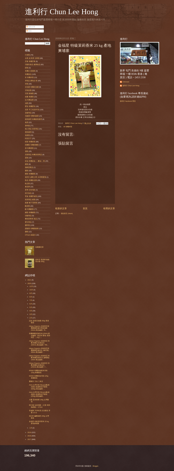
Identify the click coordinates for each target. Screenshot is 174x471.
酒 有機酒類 (29, 148)
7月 (30, 300)
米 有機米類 (67, 127)
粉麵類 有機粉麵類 (32, 145)
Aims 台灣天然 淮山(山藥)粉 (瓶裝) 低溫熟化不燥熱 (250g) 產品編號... (39, 394)
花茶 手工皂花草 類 (32, 110)
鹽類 (26, 232)
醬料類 (27, 225)
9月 (30, 293)
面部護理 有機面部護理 (33, 119)
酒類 (26, 151)
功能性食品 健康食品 (32, 64)
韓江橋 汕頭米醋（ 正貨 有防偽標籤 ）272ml (39, 406)
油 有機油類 (29, 100)
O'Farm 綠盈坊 (30, 235)
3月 (30, 314)
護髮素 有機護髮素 (32, 228)
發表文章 (30, 27)
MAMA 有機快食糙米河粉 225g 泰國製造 (38, 371)
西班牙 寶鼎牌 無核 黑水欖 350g (42, 260)
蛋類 (26, 158)
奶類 (26, 68)
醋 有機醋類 (29, 209)
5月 (30, 307)
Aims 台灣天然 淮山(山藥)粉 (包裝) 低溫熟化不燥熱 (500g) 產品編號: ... (39, 387)
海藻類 (27, 135)
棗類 (26, 164)
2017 (29, 439)
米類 (26, 84)
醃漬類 (27, 206)
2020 (29, 283)
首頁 (85, 208)
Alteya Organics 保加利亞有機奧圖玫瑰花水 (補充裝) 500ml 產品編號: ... (39, 350)
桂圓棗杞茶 (39, 247)
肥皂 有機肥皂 (30, 106)
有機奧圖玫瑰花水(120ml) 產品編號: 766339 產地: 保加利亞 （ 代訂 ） (39, 335)
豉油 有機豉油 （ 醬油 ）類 (35, 161)
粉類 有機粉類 (30, 142)
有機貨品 (28, 74)
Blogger (95, 466)
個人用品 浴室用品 (32, 129)
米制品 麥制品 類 (31, 81)
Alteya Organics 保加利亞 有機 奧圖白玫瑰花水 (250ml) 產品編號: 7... (39, 365)
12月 (31, 286)
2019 (29, 432)
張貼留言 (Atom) (67, 213)
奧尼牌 (27, 187)
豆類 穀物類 (29, 93)
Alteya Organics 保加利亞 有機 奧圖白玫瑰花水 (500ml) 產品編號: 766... (39, 343)
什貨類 (27, 55)
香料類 (27, 126)
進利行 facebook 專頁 (128, 101)
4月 (30, 311)
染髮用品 (28, 113)
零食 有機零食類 (31, 196)
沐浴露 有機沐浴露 (32, 87)
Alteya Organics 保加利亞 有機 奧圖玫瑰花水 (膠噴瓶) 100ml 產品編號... (39, 358)
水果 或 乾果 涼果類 (32, 58)
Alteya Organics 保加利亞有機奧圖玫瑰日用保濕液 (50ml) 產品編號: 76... (39, 328)
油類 (26, 103)
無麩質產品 (29, 167)
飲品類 (27, 183)
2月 (30, 318)
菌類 (26, 171)
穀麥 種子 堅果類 (31, 203)
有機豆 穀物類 (30, 71)
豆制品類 (28, 90)
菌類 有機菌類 (30, 174)
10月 (31, 290)
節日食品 (28, 193)
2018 (29, 436)
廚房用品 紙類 (30, 200)
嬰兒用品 (28, 222)
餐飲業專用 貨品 (31, 219)
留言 (29, 31)
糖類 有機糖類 (30, 212)
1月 (30, 428)
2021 (29, 280)
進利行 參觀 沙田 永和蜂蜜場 (35, 177)
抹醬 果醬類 (29, 97)
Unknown (125, 82)
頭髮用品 (28, 216)
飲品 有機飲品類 (31, 180)
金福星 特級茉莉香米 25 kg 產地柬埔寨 (39, 422)
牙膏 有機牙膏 (30, 61)
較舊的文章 (109, 208)
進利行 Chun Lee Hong (61, 11)
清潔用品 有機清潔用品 (33, 155)
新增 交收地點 (30, 190)
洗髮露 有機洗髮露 (32, 116)
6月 (30, 304)
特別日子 (28, 138)
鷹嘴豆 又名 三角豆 (36, 381)
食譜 (26, 122)
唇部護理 (28, 132)
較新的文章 (61, 208)
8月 (30, 297)
